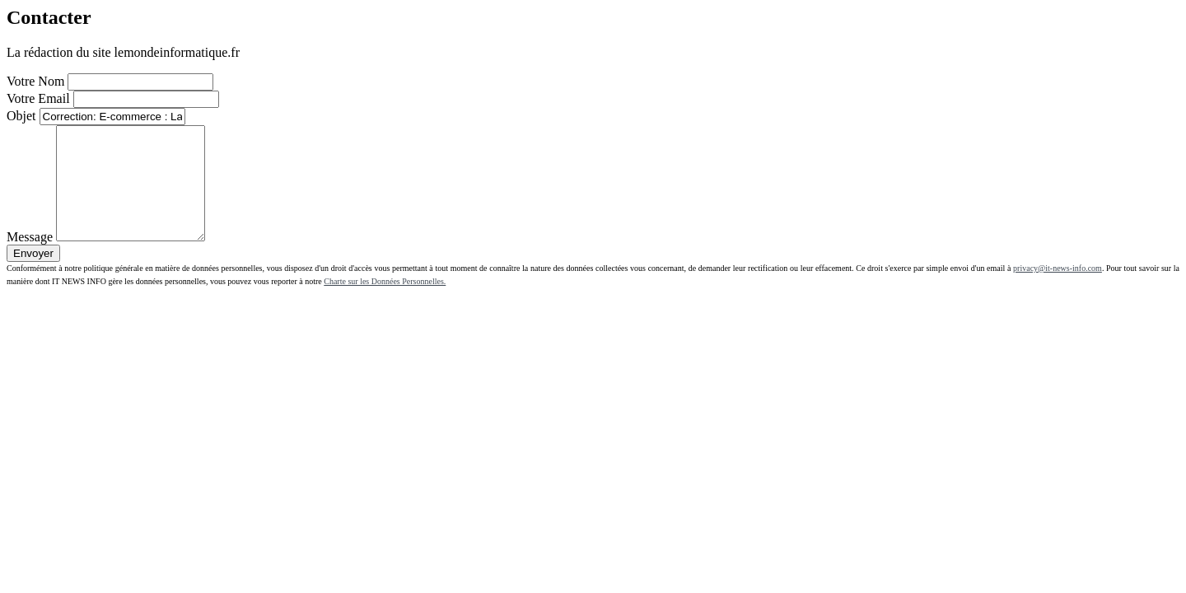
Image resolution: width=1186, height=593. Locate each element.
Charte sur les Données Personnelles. (385, 303)
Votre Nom (35, 81)
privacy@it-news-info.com (1057, 290)
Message (30, 259)
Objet (21, 116)
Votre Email (38, 98)
